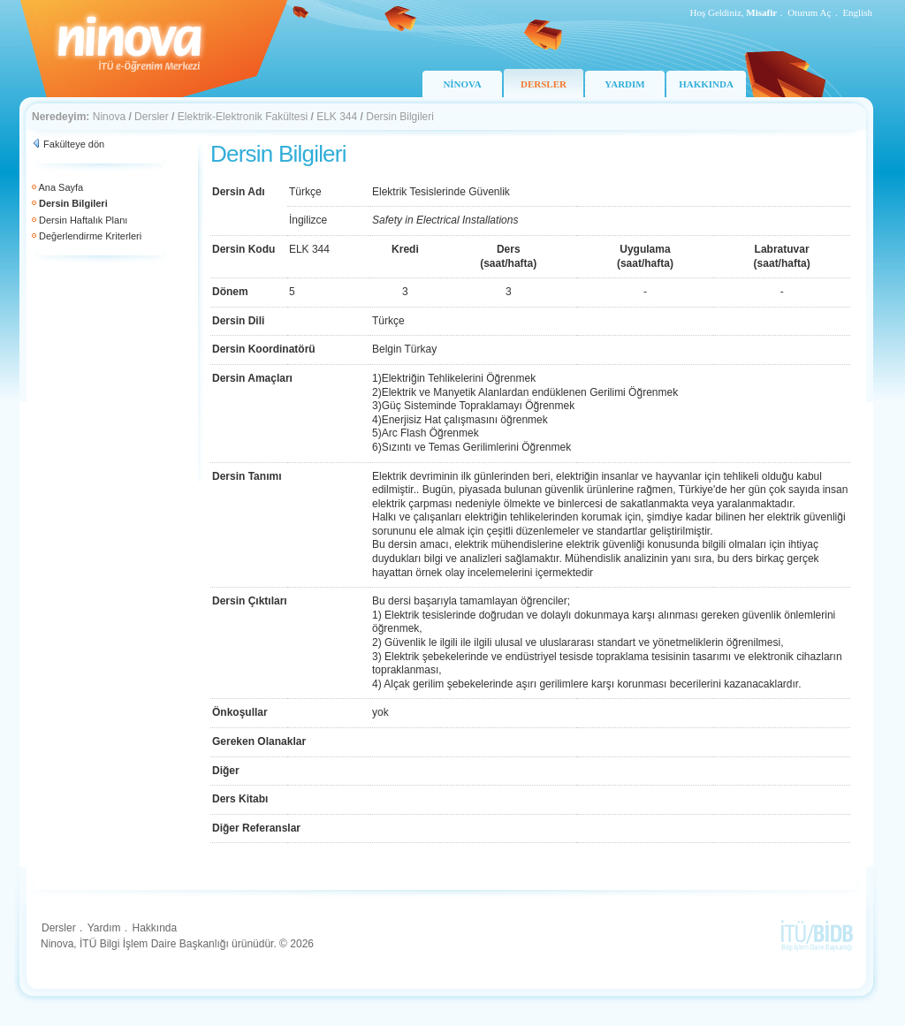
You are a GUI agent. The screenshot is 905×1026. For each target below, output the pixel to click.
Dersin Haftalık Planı (83, 220)
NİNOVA (462, 84)
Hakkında (154, 928)
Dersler (151, 116)
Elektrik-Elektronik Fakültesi (243, 116)
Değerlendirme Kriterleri (90, 236)
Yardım (104, 928)
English (857, 12)
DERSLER (544, 84)
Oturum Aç (809, 12)
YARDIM (624, 84)
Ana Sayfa (60, 187)
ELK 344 (336, 116)
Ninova (109, 116)
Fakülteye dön (73, 144)
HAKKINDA (706, 84)
